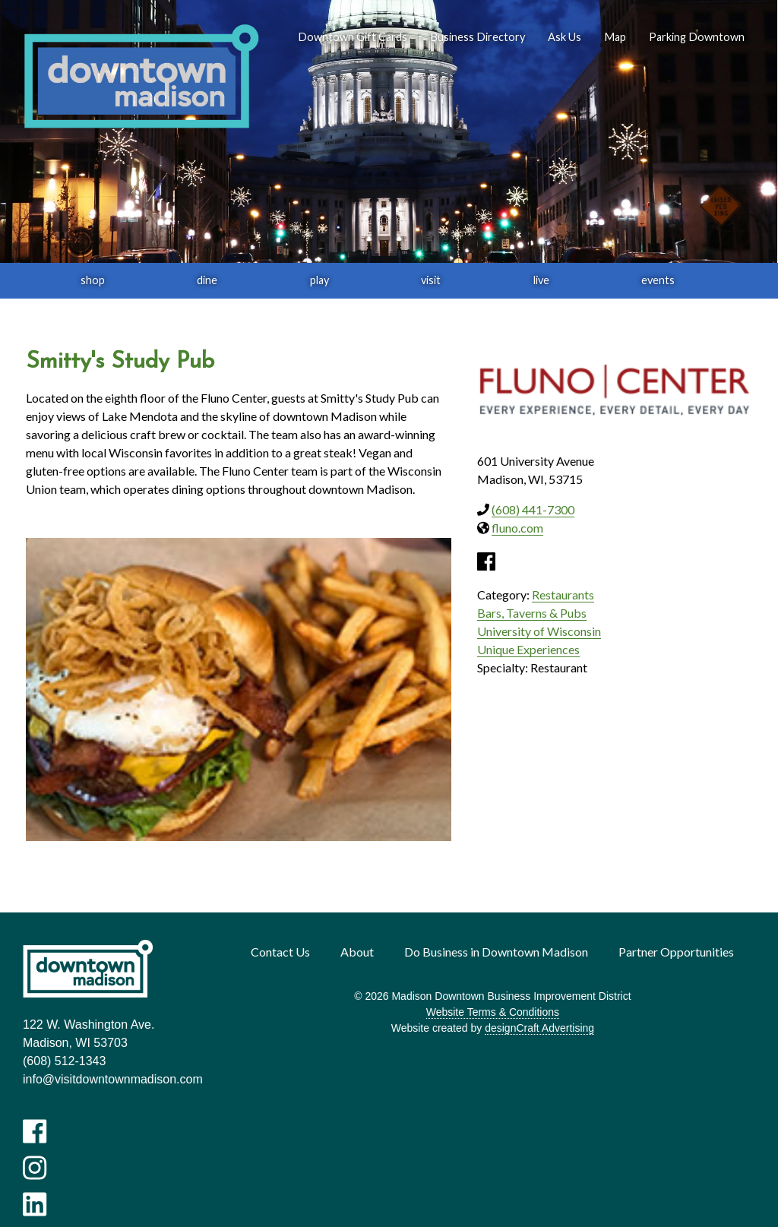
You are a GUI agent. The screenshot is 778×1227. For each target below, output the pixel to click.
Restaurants (563, 594)
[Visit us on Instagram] (34, 1168)
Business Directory (477, 36)
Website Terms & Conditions (492, 1012)
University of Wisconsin (539, 631)
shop (93, 280)
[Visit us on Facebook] (34, 1131)
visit (431, 280)
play (319, 280)
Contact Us (280, 951)
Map (615, 36)
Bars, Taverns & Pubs (532, 613)
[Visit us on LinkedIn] (34, 1204)
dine (207, 280)
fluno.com (517, 527)
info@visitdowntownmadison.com (113, 1079)
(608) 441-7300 (533, 509)
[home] (141, 77)
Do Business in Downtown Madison (496, 951)
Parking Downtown (697, 36)
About (357, 951)
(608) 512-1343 (64, 1061)
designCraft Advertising (539, 1028)
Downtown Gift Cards (352, 36)
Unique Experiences (528, 649)
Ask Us (564, 36)
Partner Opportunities (676, 951)
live (541, 280)
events (658, 280)
